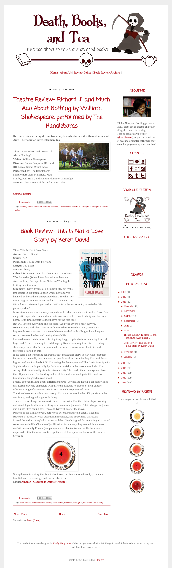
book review (25, 502)
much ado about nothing (39, 206)
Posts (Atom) (33, 520)
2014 (124, 369)
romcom (55, 206)
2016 (124, 302)
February (129, 352)
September (130, 321)
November (130, 311)
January (128, 357)
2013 (124, 373)
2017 (124, 297)
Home (54, 72)
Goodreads (40, 481)
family (48, 502)
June (126, 326)
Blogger (100, 560)
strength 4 (96, 206)
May (126, 331)
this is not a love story (93, 502)
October (128, 317)
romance (68, 502)
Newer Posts (20, 514)
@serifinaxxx (125, 137)
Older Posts (103, 514)
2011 (124, 383)
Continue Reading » (23, 193)
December (129, 307)
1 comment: (24, 202)
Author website (56, 481)
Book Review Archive (106, 72)
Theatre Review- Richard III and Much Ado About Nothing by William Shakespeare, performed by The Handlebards (61, 113)
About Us (66, 72)
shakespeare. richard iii (70, 206)
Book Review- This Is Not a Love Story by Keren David (62, 236)
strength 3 (86, 206)
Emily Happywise (62, 543)
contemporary (38, 502)
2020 (124, 293)
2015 (124, 363)
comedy (23, 206)
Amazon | (26, 481)
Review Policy (83, 72)
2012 (124, 378)
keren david (57, 502)
